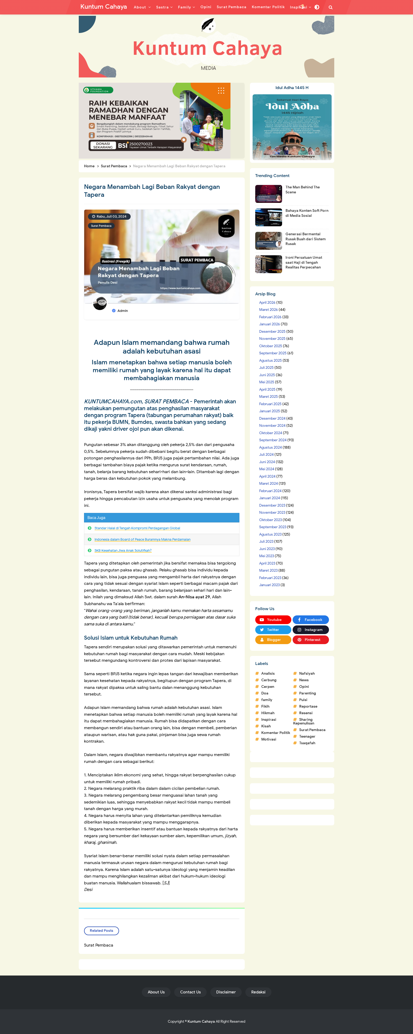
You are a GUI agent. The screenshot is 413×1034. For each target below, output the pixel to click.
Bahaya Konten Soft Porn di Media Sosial (307, 213)
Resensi (306, 713)
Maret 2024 (268, 483)
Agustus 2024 (270, 447)
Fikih (265, 706)
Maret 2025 (268, 396)
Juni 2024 (267, 462)
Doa (264, 693)
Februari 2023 (270, 578)
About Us (156, 992)
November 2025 (272, 338)
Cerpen (267, 686)
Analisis (268, 673)
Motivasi (268, 739)
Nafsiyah (307, 673)
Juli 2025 (266, 367)
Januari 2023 (269, 585)
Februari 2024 (270, 491)
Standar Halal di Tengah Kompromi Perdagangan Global (137, 528)
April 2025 (267, 389)
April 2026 (267, 302)
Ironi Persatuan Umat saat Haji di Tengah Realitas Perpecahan (304, 262)
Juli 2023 (266, 541)
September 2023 (272, 527)
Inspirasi (268, 719)
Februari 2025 (270, 404)
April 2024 (267, 476)
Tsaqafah (307, 743)
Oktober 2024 (270, 433)
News (304, 680)
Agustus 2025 (270, 360)
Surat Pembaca (101, 226)
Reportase (308, 706)
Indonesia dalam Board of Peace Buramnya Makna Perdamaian (142, 539)
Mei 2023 (266, 556)
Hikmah (267, 713)
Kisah (266, 726)
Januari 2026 (269, 324)
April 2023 (267, 563)
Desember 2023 (272, 505)
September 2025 (273, 353)
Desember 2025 (272, 331)
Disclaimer (226, 992)
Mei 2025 (266, 382)
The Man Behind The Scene (303, 189)
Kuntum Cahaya (201, 1021)
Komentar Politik (275, 733)
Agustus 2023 (270, 534)
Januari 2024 (269, 498)
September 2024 (273, 440)
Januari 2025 (269, 411)
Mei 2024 (266, 469)
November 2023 (272, 512)
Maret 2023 (268, 570)
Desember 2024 (272, 418)
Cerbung (269, 680)
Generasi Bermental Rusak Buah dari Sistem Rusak (306, 239)
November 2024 (272, 425)
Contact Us (190, 992)
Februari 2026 (270, 317)
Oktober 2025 (270, 346)
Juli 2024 (266, 454)
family (266, 700)
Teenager (307, 736)
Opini (304, 686)
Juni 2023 (267, 549)
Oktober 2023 (270, 520)
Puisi (303, 700)
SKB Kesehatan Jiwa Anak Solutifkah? (123, 550)
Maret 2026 (268, 309)
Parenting (307, 693)
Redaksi (258, 992)
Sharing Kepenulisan (303, 721)
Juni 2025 (267, 375)
